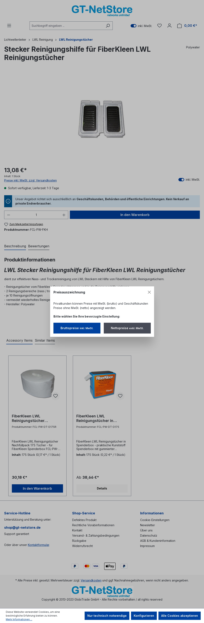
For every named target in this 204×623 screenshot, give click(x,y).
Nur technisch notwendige (107, 615)
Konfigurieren (144, 615)
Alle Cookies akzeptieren (179, 615)
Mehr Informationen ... (19, 619)
